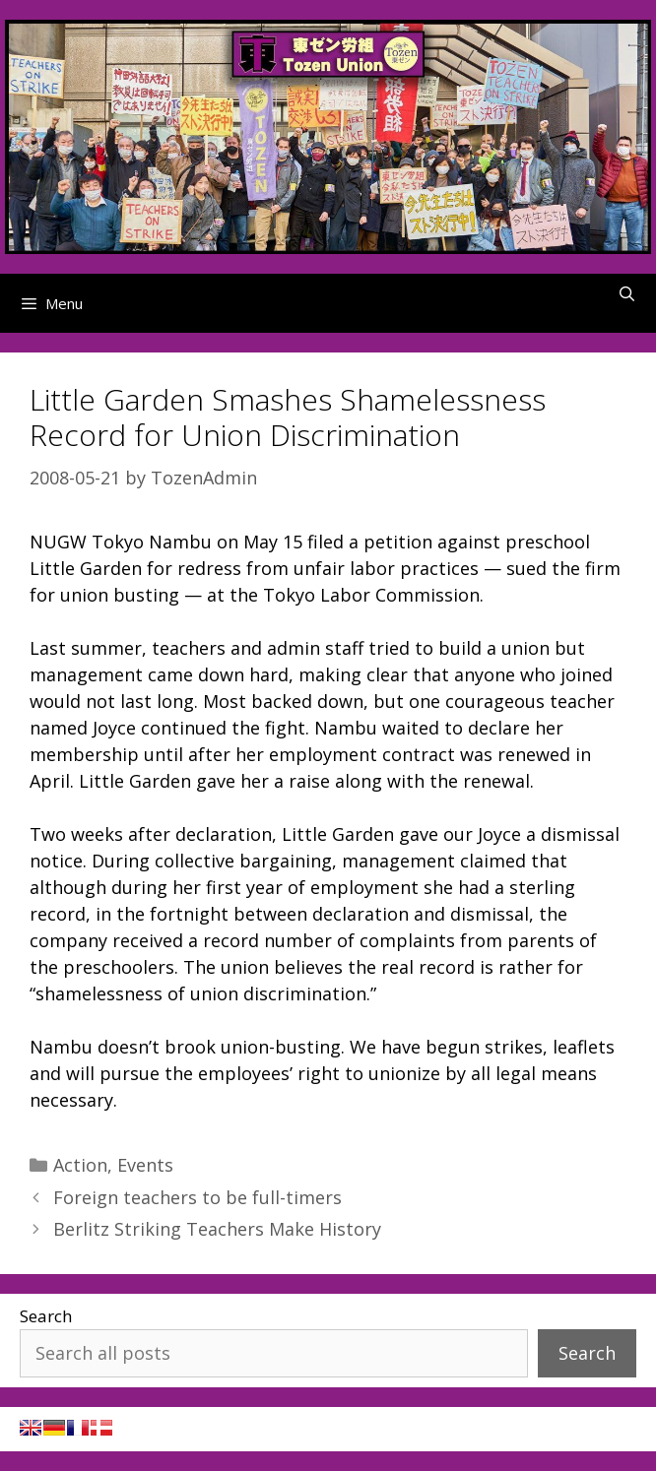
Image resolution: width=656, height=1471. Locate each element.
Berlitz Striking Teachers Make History (217, 1229)
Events (145, 1165)
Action (80, 1165)
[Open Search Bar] (627, 293)
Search (46, 1316)
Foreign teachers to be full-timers (197, 1197)
